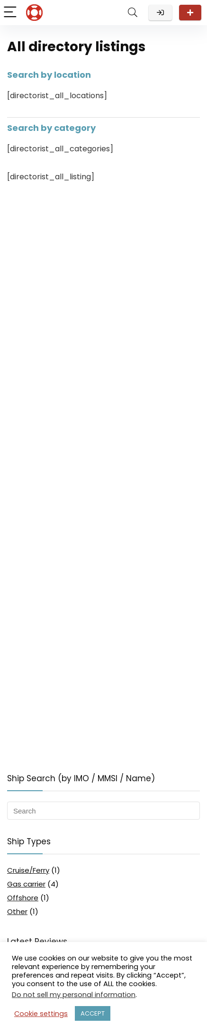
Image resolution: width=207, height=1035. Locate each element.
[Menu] (11, 12)
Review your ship (190, 12)
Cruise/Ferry (28, 870)
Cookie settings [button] (41, 1013)
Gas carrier (26, 884)
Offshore (22, 898)
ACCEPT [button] (93, 1013)
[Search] (132, 12)
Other (17, 911)
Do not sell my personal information (73, 994)
